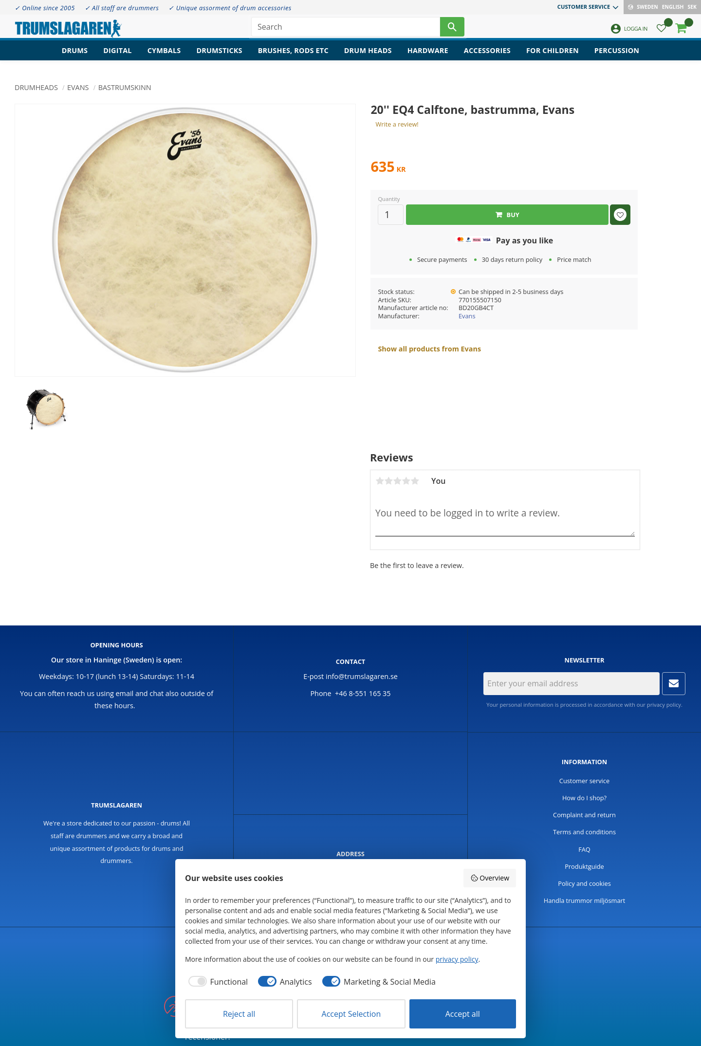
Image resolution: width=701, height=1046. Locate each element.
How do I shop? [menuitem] (584, 797)
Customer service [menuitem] (583, 6)
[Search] (452, 29)
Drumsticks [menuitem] (219, 56)
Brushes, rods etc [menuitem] (293, 56)
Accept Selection (351, 1014)
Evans (467, 316)
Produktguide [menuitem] (584, 866)
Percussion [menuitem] (616, 56)
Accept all (462, 1014)
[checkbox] (216, 982)
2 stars (388, 481)
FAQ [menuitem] (584, 849)
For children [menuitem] (552, 56)
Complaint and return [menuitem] (584, 814)
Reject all (239, 1014)
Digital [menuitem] (117, 56)
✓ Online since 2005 (45, 7)
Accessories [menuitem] (487, 56)
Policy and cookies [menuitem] (584, 883)
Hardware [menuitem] (427, 56)
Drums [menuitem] (75, 56)
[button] (661, 31)
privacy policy (664, 704)
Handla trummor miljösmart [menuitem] (585, 900)
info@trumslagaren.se (362, 676)
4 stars (406, 481)
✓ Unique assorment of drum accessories (229, 7)
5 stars (414, 481)
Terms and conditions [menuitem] (584, 831)
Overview (489, 877)
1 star (379, 481)
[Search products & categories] (345, 29)
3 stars (397, 481)
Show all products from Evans (429, 348)
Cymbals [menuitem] (164, 56)
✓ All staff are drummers (122, 7)
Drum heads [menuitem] (368, 56)
